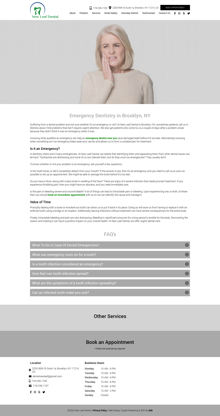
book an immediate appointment (66, 194)
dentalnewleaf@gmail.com (46, 376)
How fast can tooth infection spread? (60, 273)
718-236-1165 (98, 8)
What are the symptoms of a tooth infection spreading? (74, 283)
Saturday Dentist (129, 13)
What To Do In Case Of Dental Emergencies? (65, 245)
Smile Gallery (110, 13)
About (73, 13)
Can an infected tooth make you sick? (60, 292)
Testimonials (148, 13)
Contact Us (164, 13)
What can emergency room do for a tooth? (64, 254)
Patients (84, 13)
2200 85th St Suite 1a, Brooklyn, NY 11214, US (133, 7)
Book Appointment (175, 7)
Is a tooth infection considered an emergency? (67, 264)
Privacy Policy (100, 410)
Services (96, 13)
